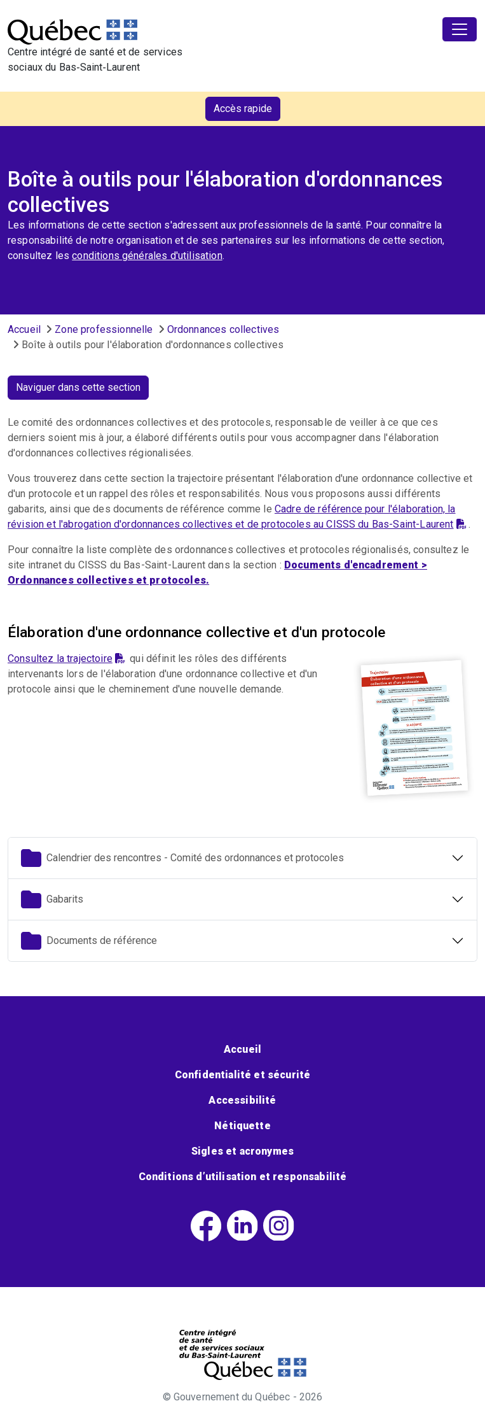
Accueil (24, 329)
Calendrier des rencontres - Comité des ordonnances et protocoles (182, 858)
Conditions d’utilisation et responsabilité (243, 1177)
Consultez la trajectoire (66, 658)
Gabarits (52, 899)
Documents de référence (89, 941)
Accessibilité (242, 1100)
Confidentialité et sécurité (242, 1075)
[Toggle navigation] (459, 29)
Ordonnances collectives (223, 329)
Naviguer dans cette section (78, 387)
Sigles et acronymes (242, 1151)
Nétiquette (242, 1126)
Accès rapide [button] (243, 108)
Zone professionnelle (104, 329)
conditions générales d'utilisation (147, 256)
